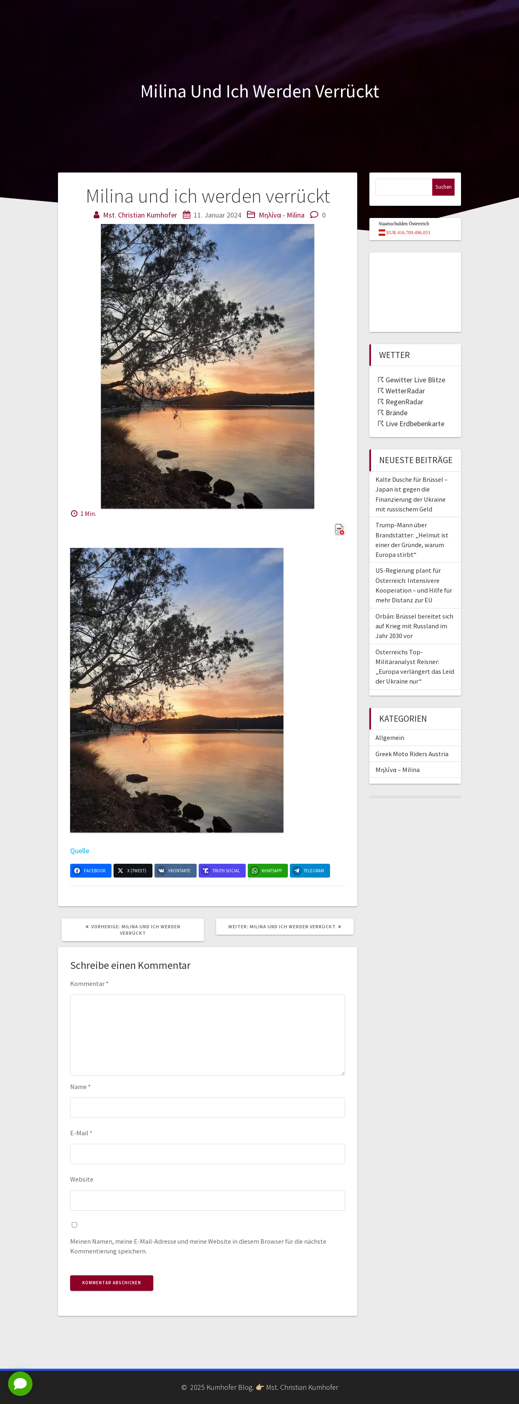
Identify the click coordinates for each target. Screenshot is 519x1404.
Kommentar (89, 983)
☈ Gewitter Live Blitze (411, 379)
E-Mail (81, 1133)
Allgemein (389, 737)
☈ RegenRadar (400, 401)
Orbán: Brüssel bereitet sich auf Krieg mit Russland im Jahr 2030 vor (414, 626)
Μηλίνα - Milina (282, 215)
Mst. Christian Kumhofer (140, 215)
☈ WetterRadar (401, 390)
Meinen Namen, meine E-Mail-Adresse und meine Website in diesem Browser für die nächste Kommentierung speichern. (198, 1246)
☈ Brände (392, 412)
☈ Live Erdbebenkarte (410, 423)
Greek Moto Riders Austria (411, 754)
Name (80, 1087)
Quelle (79, 850)
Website (81, 1179)
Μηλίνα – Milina (397, 770)
